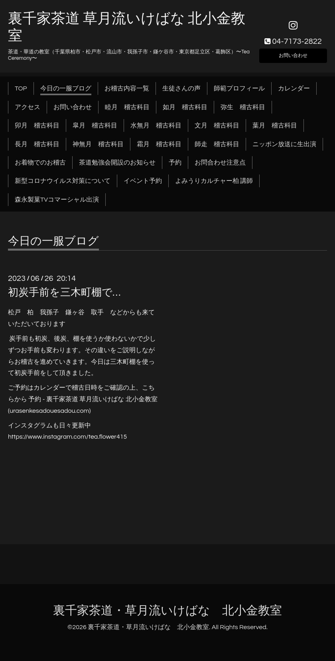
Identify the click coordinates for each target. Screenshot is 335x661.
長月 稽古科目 (37, 144)
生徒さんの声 (181, 88)
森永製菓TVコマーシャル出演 (57, 199)
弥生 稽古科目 (243, 107)
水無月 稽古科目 (155, 125)
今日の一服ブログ (65, 88)
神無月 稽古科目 (98, 144)
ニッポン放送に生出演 (284, 144)
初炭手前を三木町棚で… (64, 292)
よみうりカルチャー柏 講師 (214, 181)
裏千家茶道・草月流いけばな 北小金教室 (167, 610)
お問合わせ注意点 (220, 162)
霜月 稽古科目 (159, 144)
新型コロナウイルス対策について (62, 181)
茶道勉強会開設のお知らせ (117, 162)
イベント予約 (143, 181)
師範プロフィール (239, 88)
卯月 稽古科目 (37, 125)
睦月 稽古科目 (127, 107)
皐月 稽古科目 (95, 125)
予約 (175, 162)
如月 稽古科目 (185, 107)
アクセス (27, 107)
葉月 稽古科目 (274, 125)
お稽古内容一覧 (126, 88)
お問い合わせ (293, 54)
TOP (21, 88)
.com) (83, 411)
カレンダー (294, 88)
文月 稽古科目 (217, 125)
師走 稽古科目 (217, 144)
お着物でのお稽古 (40, 162)
